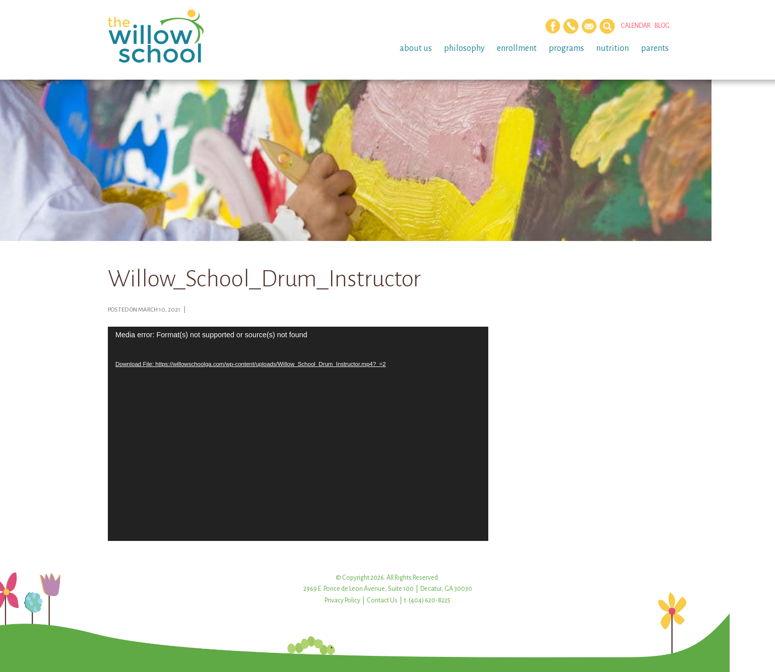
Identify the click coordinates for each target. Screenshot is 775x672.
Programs (566, 48)
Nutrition (612, 48)
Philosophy (464, 48)
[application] (298, 434)
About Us (416, 48)
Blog (662, 25)
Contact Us (382, 600)
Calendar (636, 25)
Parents (655, 48)
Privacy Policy (342, 600)
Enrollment (517, 48)
